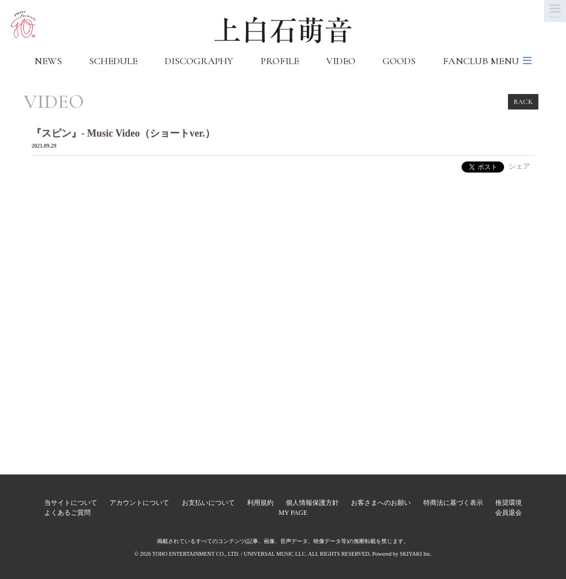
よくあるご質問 (67, 513)
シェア (519, 166)
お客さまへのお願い (381, 503)
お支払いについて (208, 503)
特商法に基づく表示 (453, 503)
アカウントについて (139, 503)
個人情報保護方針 (312, 503)
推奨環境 (508, 503)
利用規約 (260, 503)
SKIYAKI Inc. (416, 554)
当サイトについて (70, 503)
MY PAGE (293, 513)
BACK (523, 101)
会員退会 (508, 513)
